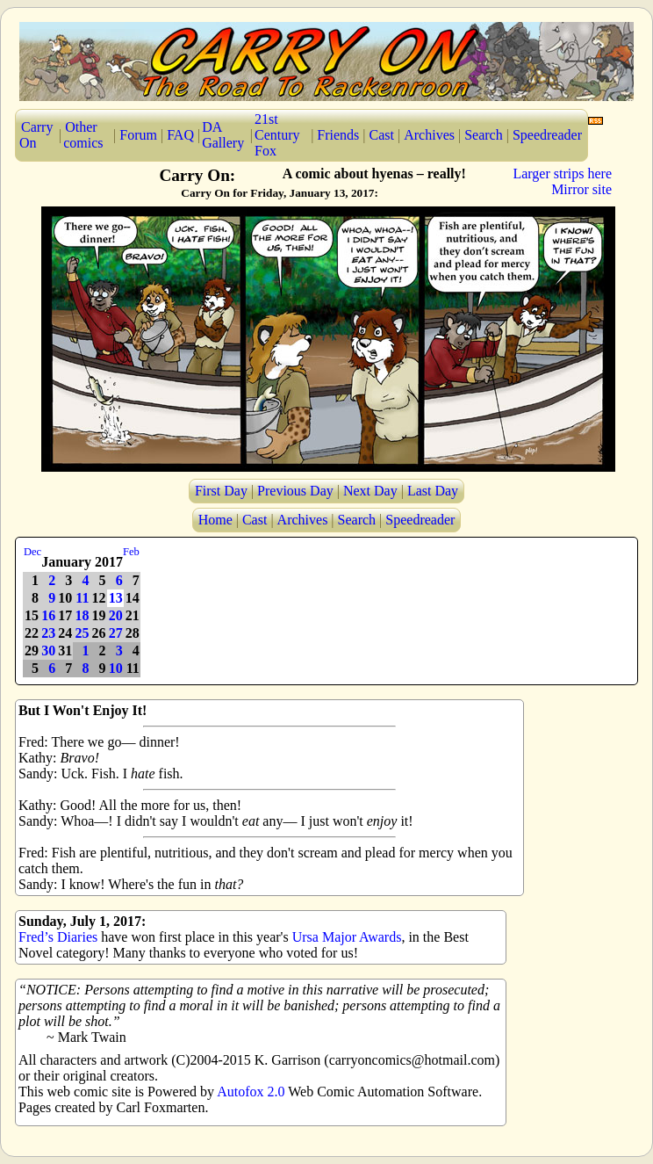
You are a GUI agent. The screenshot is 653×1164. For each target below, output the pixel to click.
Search (483, 134)
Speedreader (547, 134)
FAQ (180, 134)
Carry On (36, 134)
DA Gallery (223, 134)
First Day (221, 490)
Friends (338, 134)
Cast (382, 134)
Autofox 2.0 (250, 1091)
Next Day (370, 490)
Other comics (83, 134)
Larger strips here (562, 173)
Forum (138, 134)
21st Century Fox (277, 135)
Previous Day (295, 490)
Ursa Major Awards (347, 936)
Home (215, 519)
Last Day (432, 490)
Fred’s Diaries (57, 936)
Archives (429, 134)
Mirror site (581, 189)
